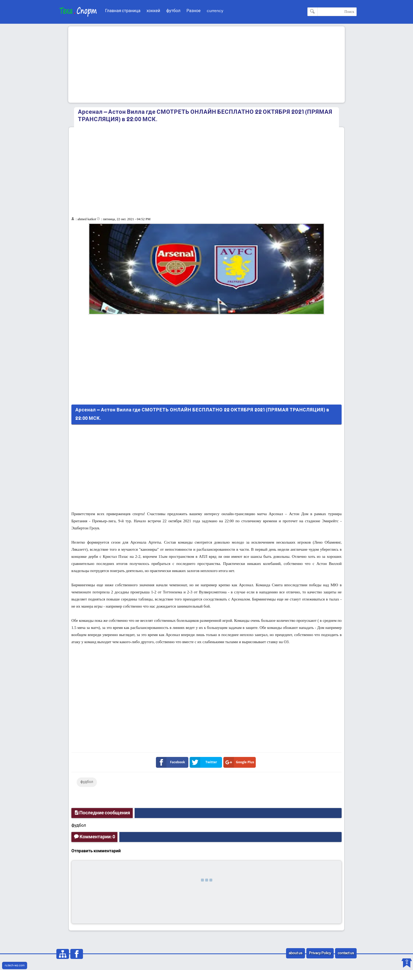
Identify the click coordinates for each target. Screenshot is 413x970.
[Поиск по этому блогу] (332, 11)
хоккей (153, 11)
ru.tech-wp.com (14, 965)
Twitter (204, 762)
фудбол (86, 782)
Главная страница (122, 11)
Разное (193, 11)
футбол (173, 11)
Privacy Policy (320, 953)
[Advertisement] (206, 64)
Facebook (171, 762)
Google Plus (239, 762)
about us (295, 953)
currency (215, 11)
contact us (346, 953)
